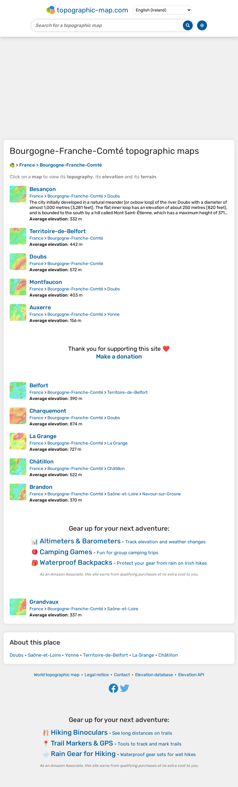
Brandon (40, 487)
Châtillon (41, 461)
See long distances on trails (142, 733)
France (36, 196)
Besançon (42, 189)
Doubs (113, 196)
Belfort (38, 385)
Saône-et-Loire (122, 494)
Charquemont (47, 410)
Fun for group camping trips (127, 552)
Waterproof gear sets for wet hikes (158, 754)
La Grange (42, 436)
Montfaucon (45, 282)
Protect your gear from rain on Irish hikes (162, 563)
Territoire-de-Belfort (57, 231)
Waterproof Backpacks (76, 562)
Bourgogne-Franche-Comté (75, 196)
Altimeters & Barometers (80, 541)
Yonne (113, 314)
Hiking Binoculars (79, 732)
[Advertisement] (119, 88)
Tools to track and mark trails (150, 744)
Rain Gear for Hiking (83, 754)
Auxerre (40, 307)
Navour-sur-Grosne (161, 494)
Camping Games (66, 552)
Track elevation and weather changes (165, 542)
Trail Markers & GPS (82, 743)
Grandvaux (44, 601)
